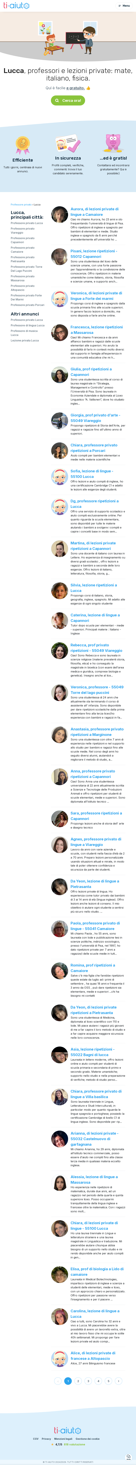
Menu (124, 5)
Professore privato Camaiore (23, 249)
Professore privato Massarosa (23, 278)
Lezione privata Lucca (25, 340)
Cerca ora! (68, 100)
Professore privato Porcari (27, 305)
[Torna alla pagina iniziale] (16, 6)
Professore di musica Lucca (24, 333)
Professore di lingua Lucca (27, 325)
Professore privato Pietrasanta (23, 259)
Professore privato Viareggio (23, 230)
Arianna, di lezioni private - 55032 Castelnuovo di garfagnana (95, 1139)
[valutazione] (68, 1444)
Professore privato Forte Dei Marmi (26, 297)
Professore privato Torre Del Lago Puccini (26, 268)
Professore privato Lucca (27, 223)
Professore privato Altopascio (23, 288)
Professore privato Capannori (23, 240)
